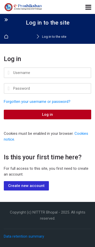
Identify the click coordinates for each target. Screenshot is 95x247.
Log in (47, 114)
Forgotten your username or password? (37, 101)
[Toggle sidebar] (6, 19)
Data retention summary (24, 236)
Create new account (26, 185)
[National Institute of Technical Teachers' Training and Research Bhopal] (23, 7)
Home (7, 36)
